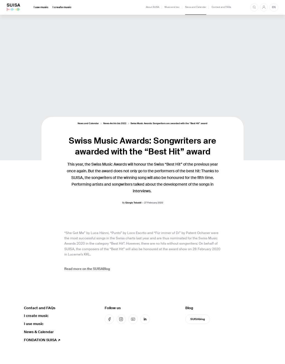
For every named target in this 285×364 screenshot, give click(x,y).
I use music (41, 7)
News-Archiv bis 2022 (114, 123)
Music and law (172, 7)
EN (274, 7)
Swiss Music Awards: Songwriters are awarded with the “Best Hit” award (169, 123)
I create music (62, 7)
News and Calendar (195, 7)
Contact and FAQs (221, 7)
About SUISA (152, 7)
